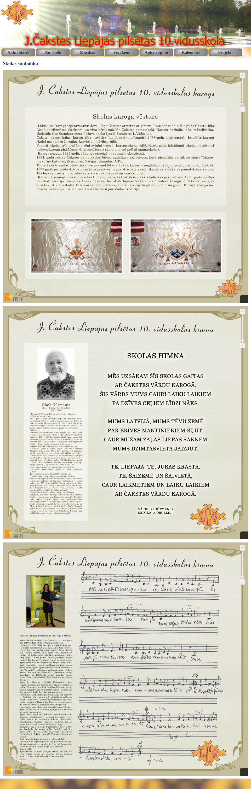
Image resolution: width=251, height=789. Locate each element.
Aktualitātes (18, 52)
